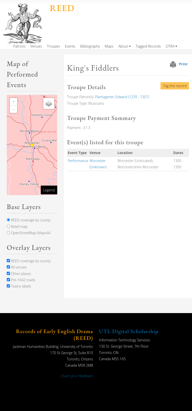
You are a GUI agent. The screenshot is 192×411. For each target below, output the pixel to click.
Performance (78, 160)
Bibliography (90, 46)
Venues (36, 46)
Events (70, 46)
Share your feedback (77, 375)
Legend (49, 190)
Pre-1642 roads (21, 280)
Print (183, 64)
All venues (17, 267)
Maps (109, 46)
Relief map (17, 226)
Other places (19, 273)
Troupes (53, 46)
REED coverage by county (28, 220)
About (123, 46)
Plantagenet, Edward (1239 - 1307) (122, 96)
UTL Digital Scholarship (128, 331)
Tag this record (174, 85)
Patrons (19, 46)
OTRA (170, 46)
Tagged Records (148, 46)
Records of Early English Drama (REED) (54, 334)
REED (62, 8)
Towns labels (19, 286)
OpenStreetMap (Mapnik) (28, 232)
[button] (13, 101)
